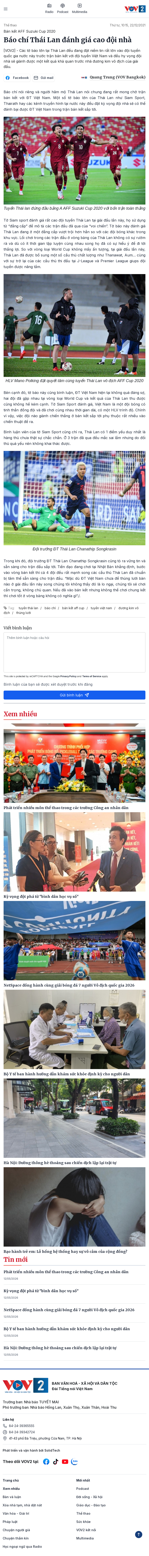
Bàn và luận (12, 1497)
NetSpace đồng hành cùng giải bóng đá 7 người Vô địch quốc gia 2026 (69, 1310)
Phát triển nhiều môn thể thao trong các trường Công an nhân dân (66, 1272)
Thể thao (10, 25)
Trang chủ (11, 1480)
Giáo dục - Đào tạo (91, 1505)
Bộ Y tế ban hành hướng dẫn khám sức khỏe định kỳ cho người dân (67, 1329)
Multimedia (79, 8)
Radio (49, 8)
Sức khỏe (83, 1522)
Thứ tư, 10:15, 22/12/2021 (127, 25)
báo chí (50, 608)
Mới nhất (83, 1480)
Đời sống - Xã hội (89, 1497)
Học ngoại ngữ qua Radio (22, 1546)
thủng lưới (23, 613)
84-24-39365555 (21, 1426)
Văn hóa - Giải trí (16, 1513)
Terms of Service (91, 676)
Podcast (62, 9)
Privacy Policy (68, 676)
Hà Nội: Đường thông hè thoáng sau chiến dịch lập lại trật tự (60, 1348)
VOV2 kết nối (86, 1530)
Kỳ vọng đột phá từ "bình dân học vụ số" (41, 1291)
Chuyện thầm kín (16, 1538)
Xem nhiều (11, 1488)
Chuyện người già (16, 1530)
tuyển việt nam (101, 608)
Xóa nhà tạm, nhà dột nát (22, 1505)
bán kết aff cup (73, 608)
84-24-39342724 (22, 1432)
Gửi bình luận (74, 695)
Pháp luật (10, 1522)
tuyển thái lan (28, 608)
